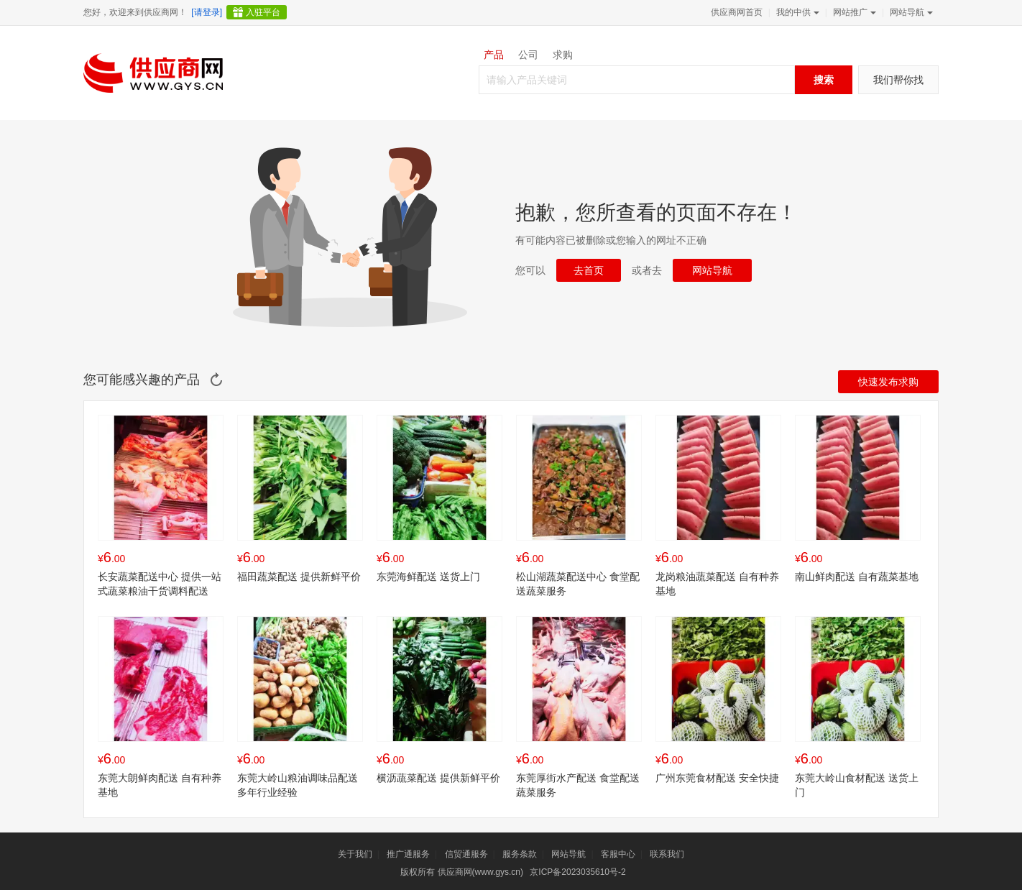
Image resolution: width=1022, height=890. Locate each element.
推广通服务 (408, 854)
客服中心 (618, 854)
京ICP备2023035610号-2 (577, 872)
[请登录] (206, 12)
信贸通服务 (466, 854)
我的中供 (796, 12)
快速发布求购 (888, 381)
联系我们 (667, 854)
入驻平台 (263, 12)
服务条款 (519, 854)
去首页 (589, 270)
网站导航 (910, 12)
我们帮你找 (898, 80)
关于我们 (355, 854)
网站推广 (853, 12)
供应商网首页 (737, 12)
